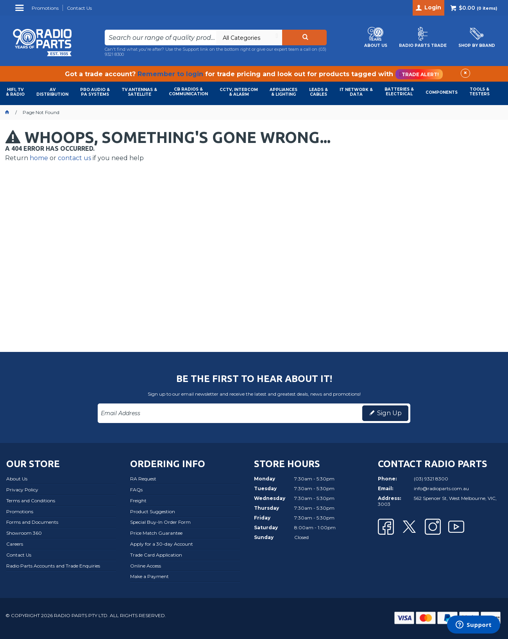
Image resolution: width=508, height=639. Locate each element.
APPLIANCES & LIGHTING (283, 92)
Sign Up (389, 413)
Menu (20, 11)
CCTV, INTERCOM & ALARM (239, 92)
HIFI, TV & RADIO (15, 92)
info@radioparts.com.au (441, 488)
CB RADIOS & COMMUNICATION (188, 91)
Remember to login (170, 74)
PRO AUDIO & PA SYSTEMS (95, 92)
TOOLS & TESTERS (479, 91)
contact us (74, 158)
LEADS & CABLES (318, 92)
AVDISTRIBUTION (52, 92)
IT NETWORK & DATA (356, 92)
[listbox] (249, 37)
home (39, 158)
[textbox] (160, 37)
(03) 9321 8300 (431, 479)
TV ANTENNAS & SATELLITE (139, 92)
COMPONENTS (442, 92)
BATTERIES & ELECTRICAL (399, 91)
